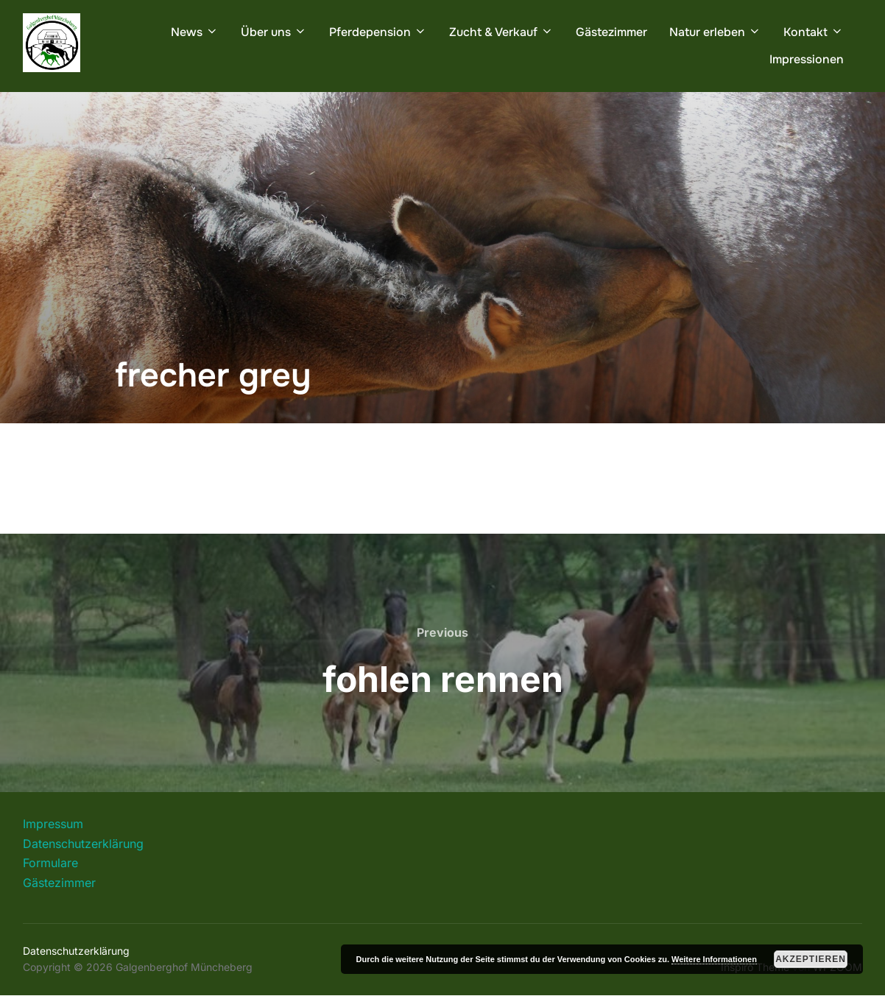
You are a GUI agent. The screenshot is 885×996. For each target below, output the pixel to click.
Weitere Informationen (714, 959)
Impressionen (806, 59)
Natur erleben (715, 32)
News (195, 32)
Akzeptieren (810, 959)
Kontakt (813, 32)
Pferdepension (378, 32)
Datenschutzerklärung (83, 843)
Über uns (274, 32)
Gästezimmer (611, 32)
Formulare (50, 862)
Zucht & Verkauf (501, 32)
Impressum (53, 823)
